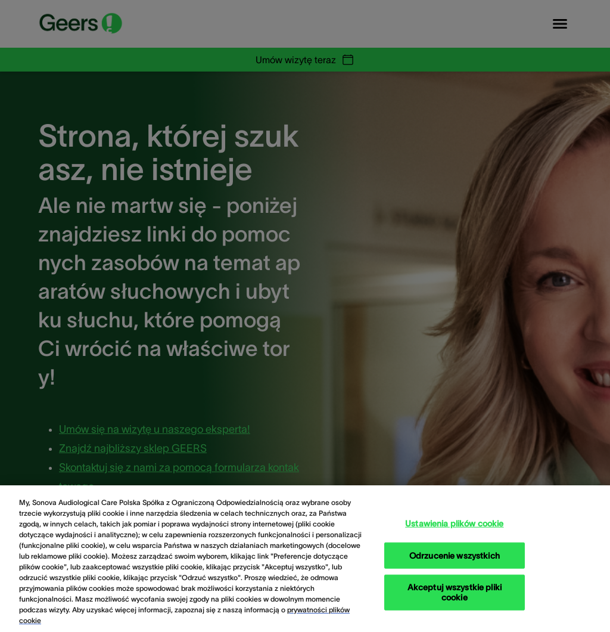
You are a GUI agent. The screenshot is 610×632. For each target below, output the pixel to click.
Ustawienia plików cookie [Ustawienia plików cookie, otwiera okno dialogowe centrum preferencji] (454, 529)
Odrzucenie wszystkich (454, 561)
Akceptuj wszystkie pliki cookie (454, 598)
